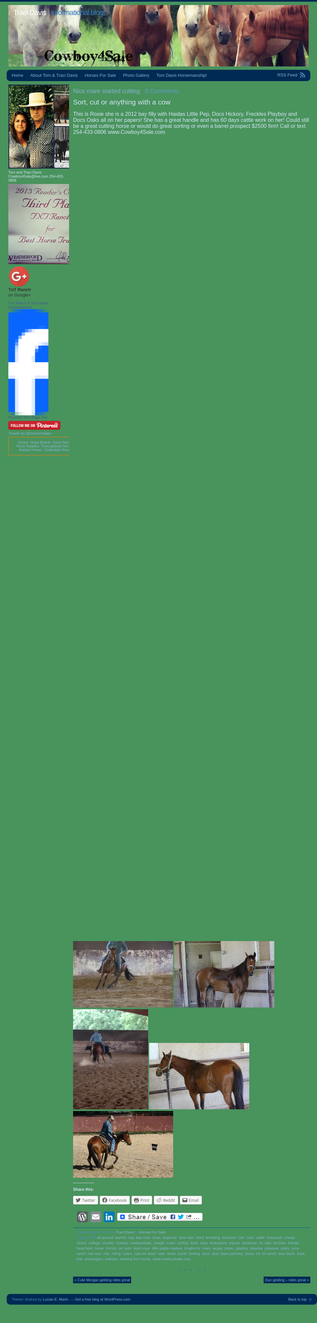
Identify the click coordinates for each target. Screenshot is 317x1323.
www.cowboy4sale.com (172, 1259)
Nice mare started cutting (106, 91)
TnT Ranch (19, 289)
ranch (81, 1254)
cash (250, 1238)
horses (111, 1248)
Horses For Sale (100, 75)
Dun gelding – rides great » (287, 1280)
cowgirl (159, 1243)
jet (121, 1248)
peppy (218, 1248)
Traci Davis (29, 12)
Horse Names (62, 442)
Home (17, 75)
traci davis (286, 1254)
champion (275, 1238)
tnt (258, 1254)
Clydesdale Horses (58, 450)
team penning (232, 1254)
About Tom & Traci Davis (54, 75)
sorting (194, 1254)
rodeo (127, 1254)
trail (79, 1259)
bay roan (143, 1238)
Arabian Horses (30, 450)
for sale (265, 1243)
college (94, 1243)
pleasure (272, 1248)
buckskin (229, 1238)
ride (106, 1254)
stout (206, 1254)
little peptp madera (167, 1248)
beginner (170, 1238)
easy (204, 1243)
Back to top (297, 1299)
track (301, 1254)
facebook (249, 1243)
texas (249, 1254)
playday (256, 1248)
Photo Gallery (136, 75)
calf (241, 1238)
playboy (242, 1248)
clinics (81, 1243)
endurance (218, 1243)
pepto (229, 1248)
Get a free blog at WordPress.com (102, 1299)
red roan (94, 1254)
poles (285, 1248)
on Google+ (19, 294)
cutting (182, 1243)
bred (200, 1238)
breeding (213, 1238)
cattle (260, 1238)
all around (105, 1238)
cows (171, 1243)
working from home (135, 1259)
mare (207, 1248)
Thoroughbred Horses (57, 446)
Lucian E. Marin (55, 1299)
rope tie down (145, 1254)
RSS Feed (287, 74)
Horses (23, 442)
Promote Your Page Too (27, 417)
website (111, 1259)
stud (215, 1254)
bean (156, 1238)
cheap (290, 1238)
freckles (279, 1243)
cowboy (122, 1243)
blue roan (186, 1238)
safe (161, 1254)
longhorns (192, 1248)
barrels (120, 1238)
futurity (293, 1243)
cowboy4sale (140, 1243)
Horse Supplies (27, 446)
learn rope (141, 1248)
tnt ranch (269, 1254)
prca (295, 1248)
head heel (84, 1248)
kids (128, 1248)
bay (131, 1238)
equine (234, 1243)
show (171, 1254)
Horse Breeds (40, 442)
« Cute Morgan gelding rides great (102, 1280)
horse (99, 1248)
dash (194, 1243)
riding (115, 1254)
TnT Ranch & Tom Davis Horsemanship (28, 305)
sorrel (182, 1254)
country (108, 1243)
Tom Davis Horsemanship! (181, 75)
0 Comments (162, 91)
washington (93, 1259)
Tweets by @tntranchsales (29, 433)
